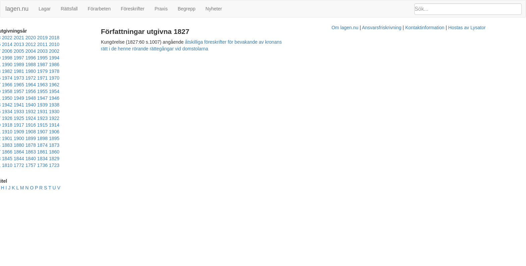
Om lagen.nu (265, 52)
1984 (100, 57)
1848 (41, 125)
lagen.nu (17, 8)
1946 (29, 84)
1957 (29, 78)
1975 (76, 64)
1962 (100, 71)
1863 (112, 118)
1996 (88, 51)
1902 (18, 111)
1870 (65, 118)
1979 (29, 64)
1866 (88, 118)
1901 (29, 111)
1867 (76, 118)
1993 (123, 51)
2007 (88, 44)
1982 (123, 57)
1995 (100, 51)
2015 (123, 37)
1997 (76, 51)
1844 (65, 125)
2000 (41, 51)
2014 (6, 44)
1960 (123, 71)
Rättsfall (69, 8)
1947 (18, 84)
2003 (6, 51)
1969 (18, 71)
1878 (18, 118)
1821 (6, 131)
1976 (65, 64)
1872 (53, 118)
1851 (29, 125)
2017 (100, 37)
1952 (88, 78)
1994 (112, 51)
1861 (123, 118)
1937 (6, 91)
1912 (41, 104)
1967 (41, 71)
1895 (76, 111)
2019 (76, 37)
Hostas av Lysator (387, 52)
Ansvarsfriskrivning (301, 52)
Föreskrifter (133, 8)
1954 (65, 78)
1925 (18, 98)
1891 (88, 111)
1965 (65, 71)
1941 (88, 84)
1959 (6, 78)
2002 (18, 51)
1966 (53, 71)
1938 (123, 84)
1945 (41, 84)
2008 (76, 44)
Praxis (161, 8)
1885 (100, 111)
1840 (76, 125)
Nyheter (214, 8)
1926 (6, 98)
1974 (88, 64)
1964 (76, 71)
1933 (53, 91)
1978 (41, 64)
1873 (41, 118)
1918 (100, 98)
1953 (76, 78)
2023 (29, 37)
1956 (41, 78)
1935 (29, 91)
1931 (76, 91)
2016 (112, 37)
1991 (18, 57)
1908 (88, 104)
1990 (29, 57)
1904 (6, 111)
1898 (65, 111)
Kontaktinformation (345, 52)
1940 (100, 84)
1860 (6, 125)
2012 (29, 44)
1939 (112, 84)
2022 (41, 37)
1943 (65, 84)
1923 (41, 98)
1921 (65, 98)
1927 (123, 91)
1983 (112, 57)
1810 (18, 131)
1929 (100, 91)
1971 (123, 64)
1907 (100, 104)
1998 (65, 51)
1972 (112, 64)
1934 (41, 91)
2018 (88, 37)
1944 (53, 84)
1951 (100, 78)
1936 (18, 91)
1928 (112, 91)
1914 (18, 104)
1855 (18, 125)
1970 (6, 71)
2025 (6, 37)
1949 (123, 78)
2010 (53, 44)
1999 (53, 51)
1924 (29, 98)
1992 (6, 57)
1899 (53, 111)
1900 (41, 111)
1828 (112, 125)
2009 (65, 44)
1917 (112, 98)
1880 (6, 118)
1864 (100, 118)
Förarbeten (99, 8)
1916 (123, 98)
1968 (29, 71)
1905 (123, 104)
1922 (53, 98)
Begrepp (187, 8)
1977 (53, 64)
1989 (41, 57)
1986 (76, 57)
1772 (29, 131)
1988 (53, 57)
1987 (65, 57)
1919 (88, 98)
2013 (18, 44)
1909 (76, 104)
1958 (18, 78)
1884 (112, 111)
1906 (112, 104)
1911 (53, 104)
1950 (112, 78)
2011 (41, 44)
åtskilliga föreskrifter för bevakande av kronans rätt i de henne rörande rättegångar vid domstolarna (320, 42)
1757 (41, 131)
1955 (53, 78)
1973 (100, 64)
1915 (6, 104)
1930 (88, 91)
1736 (53, 131)
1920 (76, 98)
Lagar (45, 8)
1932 (65, 91)
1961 (112, 71)
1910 (65, 104)
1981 (6, 64)
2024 (18, 37)
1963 (88, 71)
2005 (112, 44)
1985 (88, 57)
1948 (6, 84)
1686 (76, 131)
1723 (65, 131)
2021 (53, 37)
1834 (88, 125)
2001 (29, 51)
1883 (123, 111)
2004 (123, 44)
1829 (100, 125)
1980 (18, 64)
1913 (29, 104)
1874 (29, 118)
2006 (100, 44)
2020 (65, 37)
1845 (53, 125)
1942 (76, 84)
